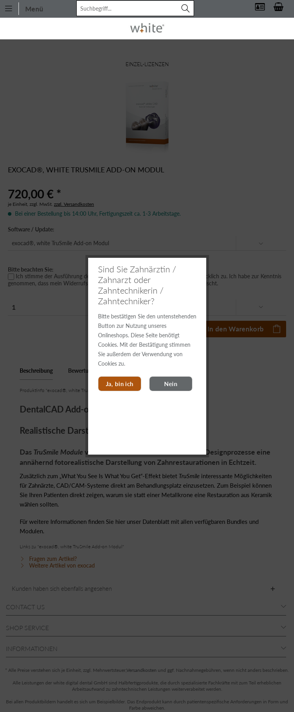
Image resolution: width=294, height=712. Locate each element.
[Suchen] (186, 8)
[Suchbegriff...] (135, 8)
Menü (24, 8)
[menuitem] (24, 8)
